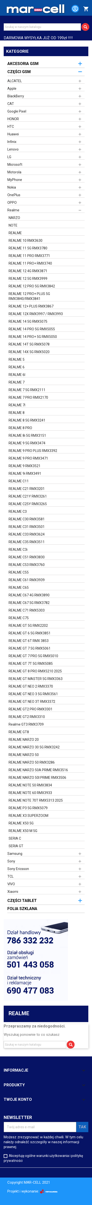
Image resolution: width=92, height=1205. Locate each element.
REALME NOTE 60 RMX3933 (30, 793)
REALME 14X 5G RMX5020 (29, 352)
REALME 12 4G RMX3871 (28, 271)
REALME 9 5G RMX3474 (27, 443)
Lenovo (13, 149)
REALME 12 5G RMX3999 (28, 279)
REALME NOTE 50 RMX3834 (30, 785)
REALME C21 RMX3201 (27, 489)
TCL (10, 876)
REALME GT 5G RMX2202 (28, 626)
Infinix (11, 142)
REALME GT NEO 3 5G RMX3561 (33, 694)
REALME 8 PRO (20, 428)
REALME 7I (17, 405)
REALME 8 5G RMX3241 (27, 420)
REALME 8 (17, 413)
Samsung (14, 854)
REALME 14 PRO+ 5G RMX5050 (33, 337)
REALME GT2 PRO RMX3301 (31, 709)
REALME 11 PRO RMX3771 (29, 256)
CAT (10, 104)
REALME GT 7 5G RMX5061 (30, 648)
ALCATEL (14, 81)
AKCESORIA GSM (23, 63)
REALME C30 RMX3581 (27, 519)
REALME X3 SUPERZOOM (28, 816)
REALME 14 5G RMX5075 (28, 321)
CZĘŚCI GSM (19, 71)
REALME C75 (19, 618)
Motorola (14, 172)
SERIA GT (16, 846)
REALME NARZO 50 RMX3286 (32, 762)
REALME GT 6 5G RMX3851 (30, 633)
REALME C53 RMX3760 (27, 565)
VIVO (11, 884)
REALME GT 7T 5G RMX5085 (31, 664)
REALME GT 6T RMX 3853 (29, 641)
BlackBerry (15, 96)
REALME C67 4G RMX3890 (29, 595)
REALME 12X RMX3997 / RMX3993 (36, 314)
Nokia (11, 187)
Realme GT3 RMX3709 (26, 724)
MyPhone (14, 180)
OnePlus (13, 195)
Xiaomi (12, 892)
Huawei (13, 134)
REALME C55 (19, 572)
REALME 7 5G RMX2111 (27, 390)
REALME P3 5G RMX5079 (28, 808)
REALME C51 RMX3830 (27, 557)
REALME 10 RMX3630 (25, 241)
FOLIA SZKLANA (22, 908)
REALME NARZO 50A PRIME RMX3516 (38, 770)
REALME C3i (18, 549)
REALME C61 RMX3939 (27, 580)
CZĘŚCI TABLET (22, 900)
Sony (11, 861)
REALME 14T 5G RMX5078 (29, 344)
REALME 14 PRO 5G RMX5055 (32, 329)
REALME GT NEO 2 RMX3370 (31, 686)
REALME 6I (17, 375)
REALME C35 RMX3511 (27, 542)
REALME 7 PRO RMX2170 (28, 397)
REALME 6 (17, 367)
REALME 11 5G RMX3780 (28, 248)
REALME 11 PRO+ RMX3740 (30, 263)
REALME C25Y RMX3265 (28, 504)
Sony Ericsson (18, 869)
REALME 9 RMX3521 (24, 466)
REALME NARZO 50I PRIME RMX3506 (37, 778)
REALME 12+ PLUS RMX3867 (31, 306)
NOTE (13, 225)
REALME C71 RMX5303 (27, 610)
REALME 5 (17, 359)
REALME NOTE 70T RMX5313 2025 (36, 800)
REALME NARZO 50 (24, 755)
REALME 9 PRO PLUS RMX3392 (33, 451)
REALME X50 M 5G (23, 831)
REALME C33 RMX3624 (27, 534)
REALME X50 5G (21, 823)
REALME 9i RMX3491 (25, 473)
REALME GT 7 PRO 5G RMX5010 (33, 656)
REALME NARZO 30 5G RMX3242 (34, 747)
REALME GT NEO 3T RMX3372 (32, 702)
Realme (13, 210)
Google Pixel (16, 111)
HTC (10, 126)
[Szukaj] (42, 27)
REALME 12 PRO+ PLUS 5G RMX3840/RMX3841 (29, 296)
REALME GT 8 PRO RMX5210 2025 (35, 671)
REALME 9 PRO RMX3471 (28, 458)
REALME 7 (17, 382)
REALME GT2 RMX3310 (27, 717)
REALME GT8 (19, 732)
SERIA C (15, 838)
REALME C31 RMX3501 (27, 527)
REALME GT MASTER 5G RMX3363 (36, 679)
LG (9, 157)
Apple (11, 88)
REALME (15, 233)
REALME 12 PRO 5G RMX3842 (32, 286)
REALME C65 (19, 588)
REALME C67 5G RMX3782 (29, 603)
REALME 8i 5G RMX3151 (27, 435)
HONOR (13, 119)
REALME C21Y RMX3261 (28, 496)
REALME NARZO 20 (24, 740)
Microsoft (14, 165)
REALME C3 (18, 511)
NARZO (14, 218)
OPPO (12, 203)
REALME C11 (19, 481)
